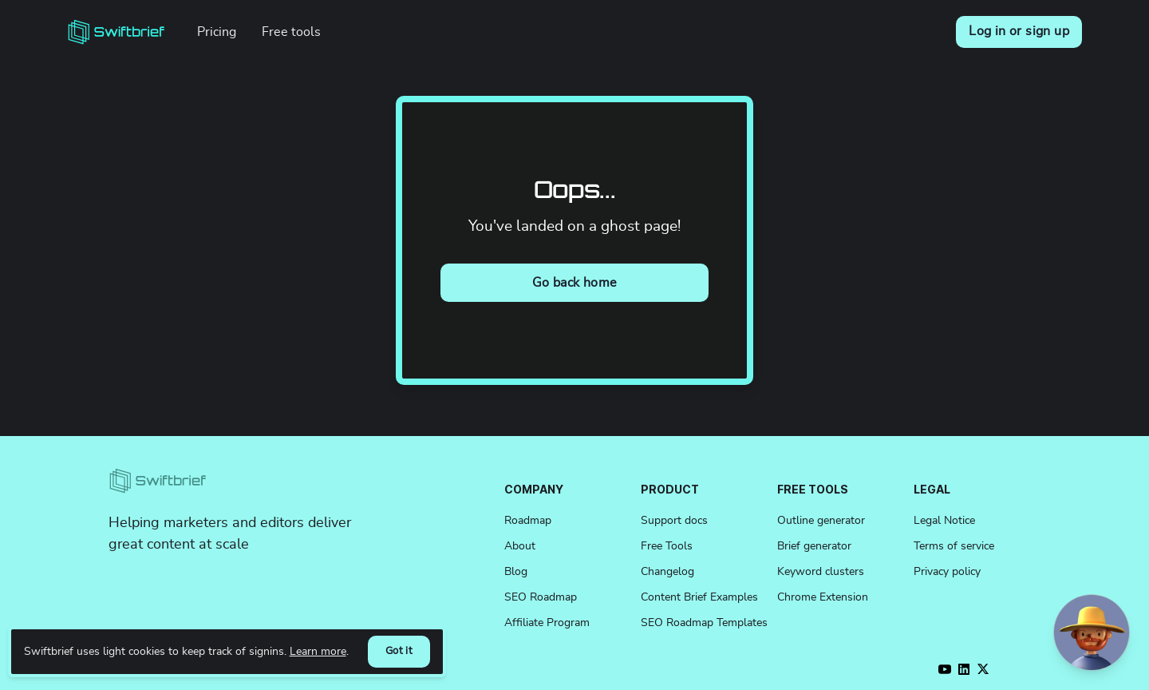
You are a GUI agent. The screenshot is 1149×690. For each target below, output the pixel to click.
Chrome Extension (822, 597)
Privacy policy (947, 571)
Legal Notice (944, 520)
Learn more (318, 651)
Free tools (291, 32)
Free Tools (667, 546)
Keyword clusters (820, 571)
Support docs (674, 520)
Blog (515, 571)
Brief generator (814, 546)
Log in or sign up (1019, 31)
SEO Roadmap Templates (704, 623)
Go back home (575, 282)
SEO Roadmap (540, 597)
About (519, 546)
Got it (399, 651)
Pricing (216, 32)
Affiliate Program (547, 623)
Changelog (667, 571)
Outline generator (821, 520)
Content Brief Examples (699, 597)
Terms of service (954, 546)
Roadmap (527, 520)
